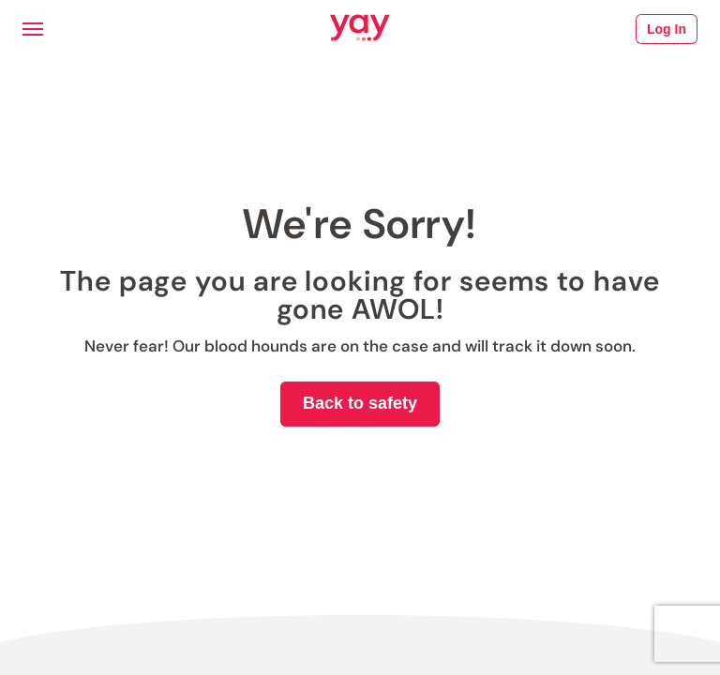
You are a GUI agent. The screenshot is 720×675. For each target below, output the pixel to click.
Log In (666, 29)
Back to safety (360, 403)
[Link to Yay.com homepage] (360, 29)
